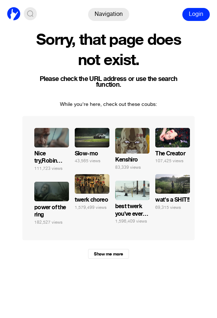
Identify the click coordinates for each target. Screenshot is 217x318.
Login (196, 14)
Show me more (108, 254)
